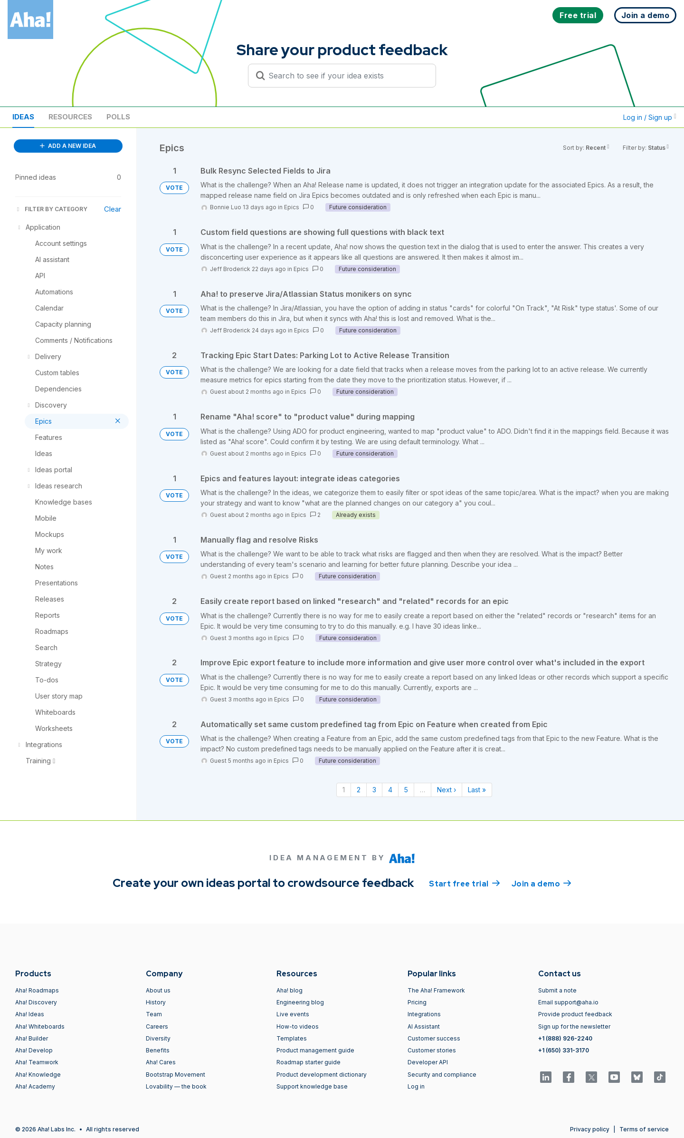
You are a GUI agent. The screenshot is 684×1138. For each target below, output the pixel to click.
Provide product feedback (575, 1014)
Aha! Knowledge (38, 1074)
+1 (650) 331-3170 (563, 1050)
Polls (118, 116)
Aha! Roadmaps (37, 990)
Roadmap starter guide (308, 1062)
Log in (416, 1086)
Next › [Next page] (446, 790)
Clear (112, 209)
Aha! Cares (161, 1062)
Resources (70, 116)
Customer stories (432, 1050)
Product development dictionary (321, 1074)
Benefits (158, 1050)
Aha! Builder (31, 1038)
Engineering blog (300, 1002)
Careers (157, 1026)
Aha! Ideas (29, 1014)
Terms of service (644, 1129)
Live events (292, 1014)
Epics (291, 207)
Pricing (417, 1002)
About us (158, 990)
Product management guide (315, 1050)
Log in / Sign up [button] (649, 117)
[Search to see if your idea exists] (346, 75)
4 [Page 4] (390, 790)
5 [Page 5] (406, 790)
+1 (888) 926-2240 (565, 1038)
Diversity (158, 1038)
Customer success (434, 1038)
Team (154, 1014)
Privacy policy (589, 1129)
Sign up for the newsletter (574, 1026)
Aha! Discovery (36, 1002)
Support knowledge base (312, 1086)
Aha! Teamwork (36, 1062)
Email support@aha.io (568, 1002)
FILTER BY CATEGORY (51, 209)
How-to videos (297, 1026)
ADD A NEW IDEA (68, 145)
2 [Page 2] (359, 790)
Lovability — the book (176, 1086)
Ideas (23, 116)
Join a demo (541, 883)
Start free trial (464, 883)
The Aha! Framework (436, 990)
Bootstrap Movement (175, 1074)
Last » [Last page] (477, 790)
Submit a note (557, 990)
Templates (291, 1038)
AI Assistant (424, 1026)
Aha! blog (289, 990)
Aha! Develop (34, 1050)
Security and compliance (442, 1074)
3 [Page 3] (374, 790)
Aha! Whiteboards (40, 1026)
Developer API (428, 1062)
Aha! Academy (35, 1086)
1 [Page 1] (343, 790)
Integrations (424, 1014)
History (156, 1002)
